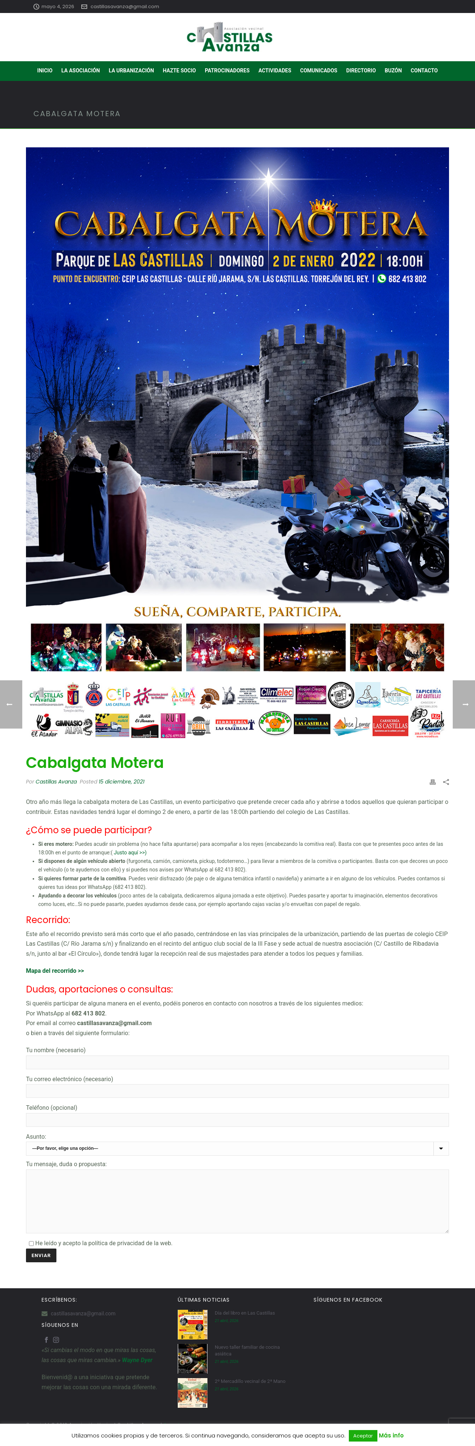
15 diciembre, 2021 (121, 781)
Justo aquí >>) (130, 853)
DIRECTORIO (361, 70)
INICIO (44, 70)
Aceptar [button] (363, 1435)
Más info (391, 1435)
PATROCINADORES (227, 70)
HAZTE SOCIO (179, 70)
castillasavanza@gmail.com (125, 6)
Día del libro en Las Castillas (245, 1324)
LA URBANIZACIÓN (131, 70)
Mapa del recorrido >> (55, 970)
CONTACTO (424, 70)
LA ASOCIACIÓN (80, 70)
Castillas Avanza (56, 781)
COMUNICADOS (318, 70)
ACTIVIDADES (275, 70)
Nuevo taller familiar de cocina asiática (247, 1361)
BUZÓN (393, 70)
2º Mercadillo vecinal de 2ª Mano (250, 1392)
